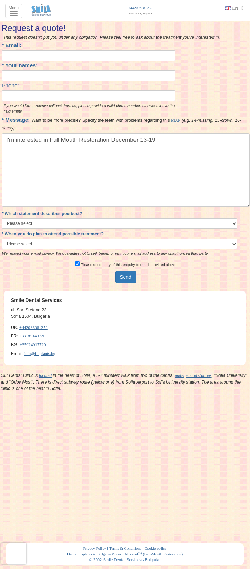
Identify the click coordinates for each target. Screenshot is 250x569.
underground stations (193, 375)
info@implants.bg (39, 353)
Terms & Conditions (125, 548)
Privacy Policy (94, 548)
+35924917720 (33, 344)
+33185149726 (32, 336)
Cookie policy (155, 548)
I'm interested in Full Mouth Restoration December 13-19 (126, 170)
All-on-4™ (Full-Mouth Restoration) (154, 554)
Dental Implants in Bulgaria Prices (94, 554)
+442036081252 (140, 8)
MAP (175, 120)
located (45, 375)
